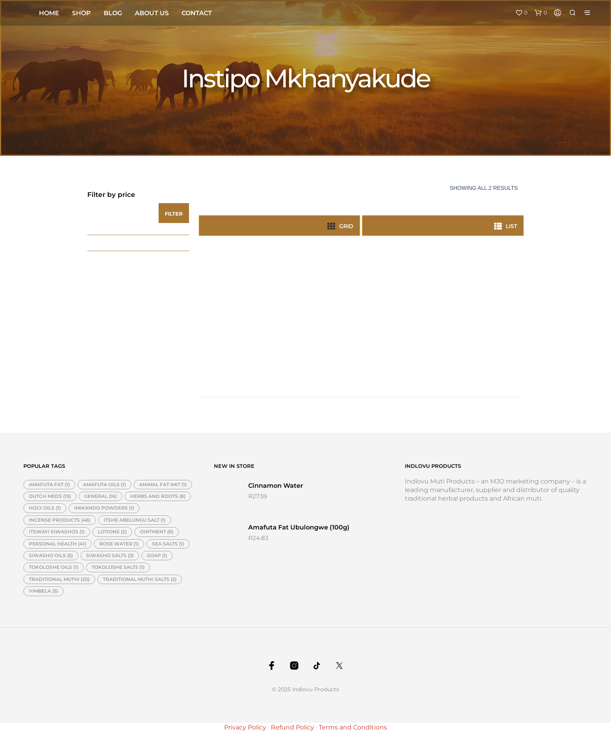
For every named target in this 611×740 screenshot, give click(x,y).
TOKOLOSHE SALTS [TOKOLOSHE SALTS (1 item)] (118, 567)
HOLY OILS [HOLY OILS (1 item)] (45, 508)
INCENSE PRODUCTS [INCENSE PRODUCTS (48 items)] (59, 520)
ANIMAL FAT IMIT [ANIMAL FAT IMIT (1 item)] (163, 484)
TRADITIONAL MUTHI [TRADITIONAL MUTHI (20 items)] (59, 579)
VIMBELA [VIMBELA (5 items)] (43, 591)
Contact (197, 13)
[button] (521, 13)
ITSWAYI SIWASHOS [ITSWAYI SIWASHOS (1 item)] (57, 532)
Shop (81, 13)
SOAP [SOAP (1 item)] (157, 555)
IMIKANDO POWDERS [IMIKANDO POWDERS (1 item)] (104, 508)
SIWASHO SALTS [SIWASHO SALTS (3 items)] (110, 555)
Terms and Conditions (353, 727)
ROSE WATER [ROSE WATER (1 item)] (119, 544)
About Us (152, 13)
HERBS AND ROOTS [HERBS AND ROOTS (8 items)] (157, 496)
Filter (174, 214)
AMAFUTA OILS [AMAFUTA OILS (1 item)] (104, 484)
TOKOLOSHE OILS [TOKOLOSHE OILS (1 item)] (53, 567)
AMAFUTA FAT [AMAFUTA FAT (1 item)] (49, 484)
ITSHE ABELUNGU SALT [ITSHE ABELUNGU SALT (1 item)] (135, 520)
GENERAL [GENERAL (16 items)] (100, 496)
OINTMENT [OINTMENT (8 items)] (156, 532)
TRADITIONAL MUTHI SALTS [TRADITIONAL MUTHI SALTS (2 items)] (140, 579)
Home (49, 13)
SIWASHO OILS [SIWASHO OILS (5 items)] (51, 555)
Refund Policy (292, 727)
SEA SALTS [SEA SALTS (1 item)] (168, 544)
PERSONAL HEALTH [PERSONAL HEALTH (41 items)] (57, 544)
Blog (113, 13)
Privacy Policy (245, 727)
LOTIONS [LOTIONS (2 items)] (112, 532)
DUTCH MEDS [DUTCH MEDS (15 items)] (50, 496)
